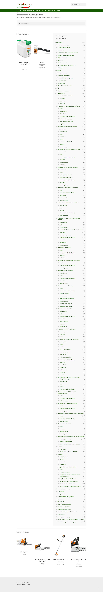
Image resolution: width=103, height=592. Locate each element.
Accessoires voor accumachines (65, 96)
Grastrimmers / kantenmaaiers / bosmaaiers (68, 52)
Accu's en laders (63, 131)
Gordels (61, 139)
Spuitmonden (63, 195)
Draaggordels (63, 449)
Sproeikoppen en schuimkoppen (67, 298)
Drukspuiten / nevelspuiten (64, 47)
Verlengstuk (62, 164)
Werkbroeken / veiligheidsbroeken (67, 483)
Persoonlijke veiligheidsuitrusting (67, 116)
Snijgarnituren (63, 242)
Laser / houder (63, 354)
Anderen (62, 386)
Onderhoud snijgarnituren (65, 235)
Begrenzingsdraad (64, 331)
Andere (61, 108)
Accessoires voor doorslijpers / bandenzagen (68, 167)
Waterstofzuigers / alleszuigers (65, 85)
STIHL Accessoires (60, 93)
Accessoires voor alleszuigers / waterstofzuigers (69, 106)
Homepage (18, 10)
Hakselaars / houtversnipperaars (65, 78)
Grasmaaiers (61, 50)
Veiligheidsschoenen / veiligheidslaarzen (69, 481)
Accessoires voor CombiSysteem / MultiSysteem (69, 149)
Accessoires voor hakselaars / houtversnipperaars (69, 260)
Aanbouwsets (63, 129)
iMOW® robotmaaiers (63, 57)
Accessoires (50, 10)
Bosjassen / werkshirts (65, 472)
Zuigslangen (62, 124)
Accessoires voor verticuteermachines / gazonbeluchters (71, 413)
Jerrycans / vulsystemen (65, 439)
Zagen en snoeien (60, 501)
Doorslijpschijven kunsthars (66, 177)
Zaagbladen (62, 324)
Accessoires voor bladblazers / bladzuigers (67, 126)
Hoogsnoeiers (61, 514)
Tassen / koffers (63, 364)
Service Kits (62, 144)
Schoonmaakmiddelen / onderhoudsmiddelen (70, 444)
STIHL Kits (60, 454)
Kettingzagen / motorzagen (64, 517)
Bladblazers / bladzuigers (64, 75)
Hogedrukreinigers (62, 80)
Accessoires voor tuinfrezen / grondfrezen (67, 403)
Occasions (38, 10)
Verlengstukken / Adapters (66, 119)
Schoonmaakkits (63, 296)
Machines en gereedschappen (64, 91)
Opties (61, 336)
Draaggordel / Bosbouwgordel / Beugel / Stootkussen (72, 229)
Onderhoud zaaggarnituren (66, 357)
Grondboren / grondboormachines (66, 55)
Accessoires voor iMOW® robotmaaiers (66, 329)
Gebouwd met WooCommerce (23, 584)
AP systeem (62, 101)
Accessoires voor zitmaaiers (64, 423)
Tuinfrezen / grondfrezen (63, 63)
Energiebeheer (61, 494)
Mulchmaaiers (61, 60)
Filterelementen (63, 111)
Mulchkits (62, 210)
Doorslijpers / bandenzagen (64, 509)
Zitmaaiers (60, 68)
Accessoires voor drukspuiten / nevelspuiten (68, 187)
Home (19, 12)
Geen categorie (59, 42)
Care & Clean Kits (64, 457)
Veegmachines (61, 83)
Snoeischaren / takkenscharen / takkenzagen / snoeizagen (71, 519)
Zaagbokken (62, 375)
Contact (58, 10)
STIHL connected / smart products (66, 496)
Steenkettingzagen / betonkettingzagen (67, 522)
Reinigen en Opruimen (61, 73)
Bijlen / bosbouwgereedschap (64, 504)
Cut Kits (61, 347)
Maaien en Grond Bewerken (62, 45)
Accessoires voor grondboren (64, 247)
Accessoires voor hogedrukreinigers (66, 285)
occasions (58, 70)
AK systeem (62, 98)
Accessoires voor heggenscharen (65, 270)
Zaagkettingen (63, 326)
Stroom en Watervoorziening (63, 489)
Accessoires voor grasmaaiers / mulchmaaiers (68, 203)
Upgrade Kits (63, 367)
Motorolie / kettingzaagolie (66, 441)
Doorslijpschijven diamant (66, 175)
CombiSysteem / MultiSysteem (65, 506)
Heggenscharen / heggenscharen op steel (67, 511)
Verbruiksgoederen (64, 147)
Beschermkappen (64, 227)
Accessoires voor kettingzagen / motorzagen (68, 339)
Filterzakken (63, 113)
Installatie (62, 334)
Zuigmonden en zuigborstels (66, 121)
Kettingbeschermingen (65, 352)
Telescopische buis (64, 197)
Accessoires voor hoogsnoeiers (65, 308)
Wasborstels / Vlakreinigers (66, 306)
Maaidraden (62, 232)
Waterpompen (61, 499)
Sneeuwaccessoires (64, 431)
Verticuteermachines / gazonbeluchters (67, 65)
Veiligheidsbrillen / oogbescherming (68, 478)
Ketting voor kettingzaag (65, 349)
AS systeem (62, 103)
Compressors (61, 491)
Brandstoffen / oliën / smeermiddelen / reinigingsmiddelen (71, 436)
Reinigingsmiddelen (64, 293)
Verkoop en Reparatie (27, 10)
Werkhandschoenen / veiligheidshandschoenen (70, 486)
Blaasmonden (63, 136)
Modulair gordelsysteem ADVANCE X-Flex (69, 451)
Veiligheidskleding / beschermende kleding (67, 467)
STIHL (43, 10)
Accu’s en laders (63, 341)
